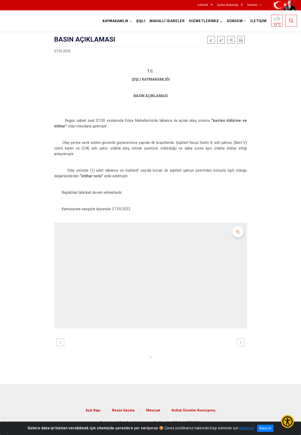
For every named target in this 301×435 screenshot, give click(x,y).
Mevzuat (153, 410)
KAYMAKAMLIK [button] (115, 21)
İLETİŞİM (258, 21)
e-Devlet (203, 5)
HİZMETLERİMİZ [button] (204, 21)
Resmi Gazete (123, 410)
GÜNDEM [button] (235, 21)
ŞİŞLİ (140, 21)
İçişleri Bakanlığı (227, 5)
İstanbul (252, 5)
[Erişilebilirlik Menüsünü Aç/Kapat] (287, 421)
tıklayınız (246, 428)
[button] (231, 40)
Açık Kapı (93, 410)
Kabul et (265, 428)
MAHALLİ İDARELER (167, 21)
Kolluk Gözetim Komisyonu (193, 410)
